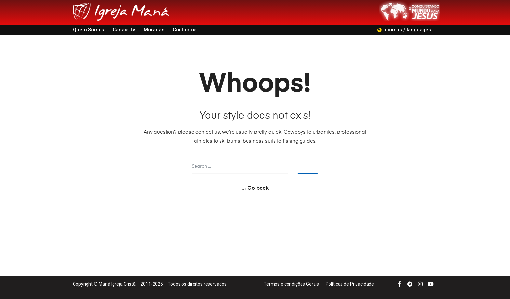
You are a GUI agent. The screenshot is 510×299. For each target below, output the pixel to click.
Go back (258, 188)
